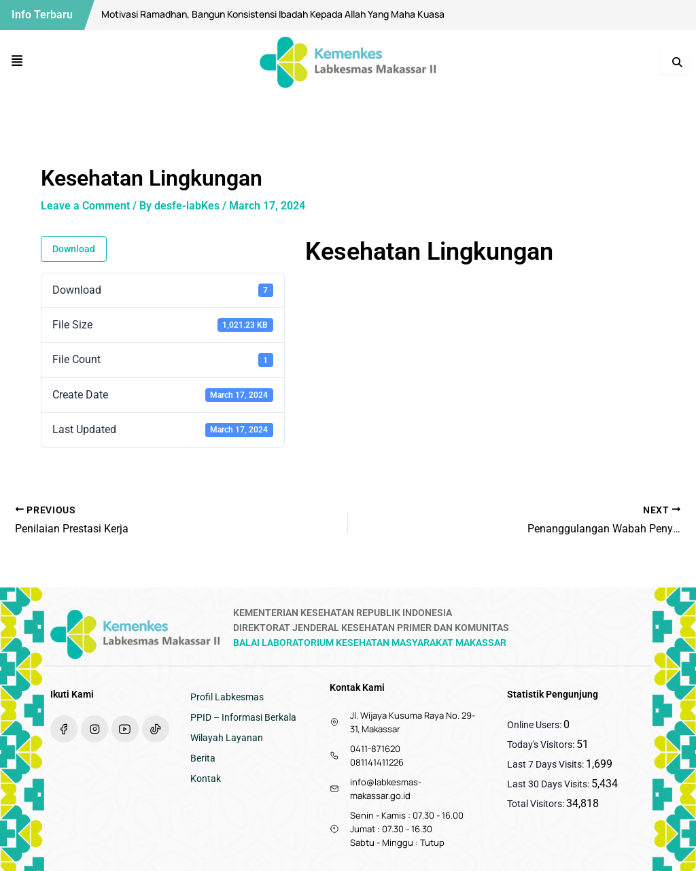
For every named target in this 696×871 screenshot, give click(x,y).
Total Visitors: (536, 803)
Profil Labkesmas (227, 696)
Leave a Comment (85, 205)
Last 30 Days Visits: (549, 784)
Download (73, 248)
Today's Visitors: (541, 744)
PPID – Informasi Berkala (243, 717)
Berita (202, 758)
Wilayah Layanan (226, 737)
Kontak (205, 778)
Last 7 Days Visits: (546, 764)
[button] (17, 61)
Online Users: (535, 724)
